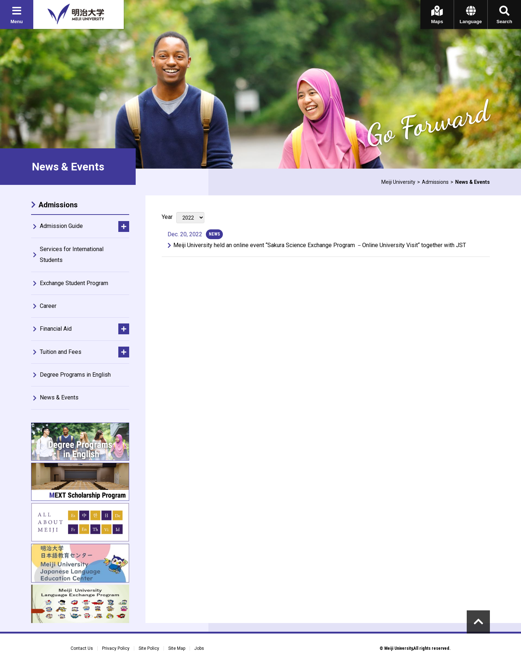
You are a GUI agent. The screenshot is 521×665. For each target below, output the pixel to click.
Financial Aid (56, 328)
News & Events (59, 397)
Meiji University (398, 182)
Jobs (199, 648)
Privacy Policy (116, 648)
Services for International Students (71, 254)
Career (48, 305)
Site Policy (149, 648)
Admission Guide (61, 226)
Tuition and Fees (60, 351)
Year (167, 216)
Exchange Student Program (74, 283)
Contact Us (82, 648)
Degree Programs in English (75, 374)
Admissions (435, 182)
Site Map (176, 648)
